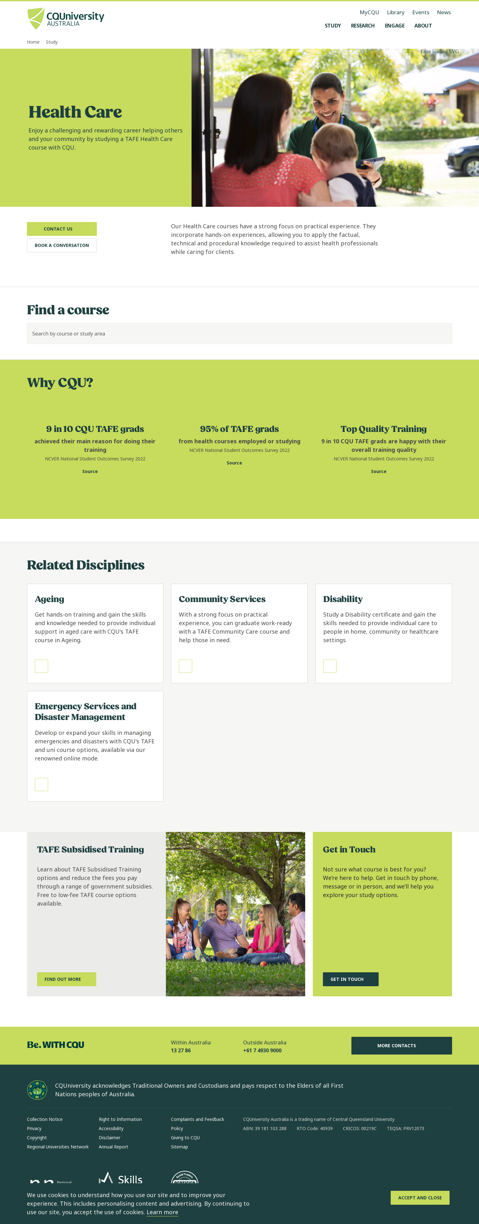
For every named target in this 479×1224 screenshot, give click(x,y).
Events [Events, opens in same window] (420, 12)
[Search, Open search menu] (445, 25)
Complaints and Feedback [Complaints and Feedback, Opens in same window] (197, 1119)
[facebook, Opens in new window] (250, 1149)
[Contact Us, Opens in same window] (62, 229)
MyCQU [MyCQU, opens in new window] (369, 12)
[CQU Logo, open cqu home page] (66, 19)
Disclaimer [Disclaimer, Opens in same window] (109, 1138)
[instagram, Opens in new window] (267, 1149)
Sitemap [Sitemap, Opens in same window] (179, 1147)
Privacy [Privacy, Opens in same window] (34, 1128)
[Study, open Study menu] (332, 26)
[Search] (442, 334)
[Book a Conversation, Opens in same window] (62, 245)
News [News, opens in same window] (444, 12)
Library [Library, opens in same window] (396, 12)
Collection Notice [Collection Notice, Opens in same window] (45, 1119)
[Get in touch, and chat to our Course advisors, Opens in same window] (351, 979)
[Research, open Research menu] (363, 26)
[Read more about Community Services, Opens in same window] (239, 634)
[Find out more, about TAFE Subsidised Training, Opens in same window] (66, 979)
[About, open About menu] (423, 26)
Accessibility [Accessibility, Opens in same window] (111, 1128)
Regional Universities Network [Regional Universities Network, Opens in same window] (58, 1147)
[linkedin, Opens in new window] (283, 1149)
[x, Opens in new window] (299, 1149)
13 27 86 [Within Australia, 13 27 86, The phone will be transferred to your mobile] (181, 1050)
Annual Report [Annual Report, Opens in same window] (113, 1147)
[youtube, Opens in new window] (316, 1149)
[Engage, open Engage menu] (394, 26)
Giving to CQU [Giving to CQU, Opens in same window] (185, 1138)
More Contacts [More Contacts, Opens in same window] (401, 1045)
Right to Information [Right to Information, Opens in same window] (120, 1119)
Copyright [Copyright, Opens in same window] (37, 1138)
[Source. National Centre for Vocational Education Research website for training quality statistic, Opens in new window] (384, 471)
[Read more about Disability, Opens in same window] (383, 634)
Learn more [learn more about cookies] (162, 1212)
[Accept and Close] (420, 1198)
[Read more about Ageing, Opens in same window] (95, 634)
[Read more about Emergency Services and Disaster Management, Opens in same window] (95, 746)
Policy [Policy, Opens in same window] (177, 1128)
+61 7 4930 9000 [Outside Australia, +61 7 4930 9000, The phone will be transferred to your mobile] (262, 1050)
